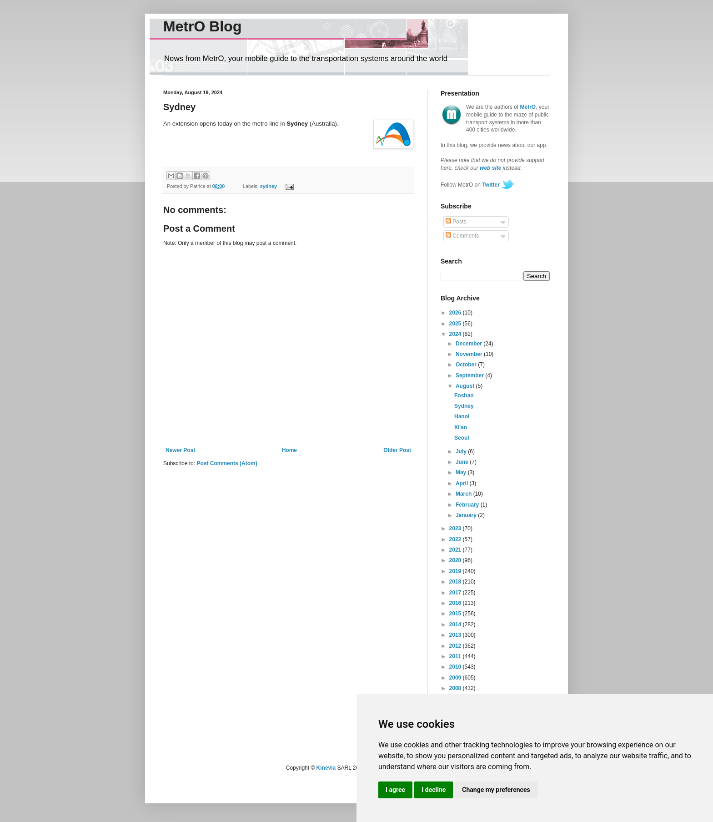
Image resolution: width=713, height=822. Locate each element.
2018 (456, 581)
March (464, 494)
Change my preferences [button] (496, 789)
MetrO (528, 107)
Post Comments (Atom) (226, 463)
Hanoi (461, 416)
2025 (456, 323)
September (470, 375)
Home (289, 450)
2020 (456, 560)
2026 (456, 313)
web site (490, 168)
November (470, 354)
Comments (462, 236)
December (469, 343)
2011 (456, 656)
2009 (456, 678)
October (467, 364)
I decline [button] (434, 789)
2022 (456, 539)
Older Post (397, 450)
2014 (456, 624)
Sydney (464, 406)
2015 (456, 613)
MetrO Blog (202, 26)
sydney (268, 186)
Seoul (461, 438)
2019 (456, 571)
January (467, 515)
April (463, 483)
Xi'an (460, 427)
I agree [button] (395, 789)
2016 (456, 603)
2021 (456, 550)
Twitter (490, 185)
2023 (456, 528)
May (462, 472)
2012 (456, 646)
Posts (456, 221)
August (466, 386)
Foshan (464, 395)
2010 (456, 667)
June (463, 462)
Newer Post (180, 450)
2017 (456, 592)
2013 (456, 635)
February (468, 505)
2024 (456, 334)
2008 (456, 688)
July (462, 451)
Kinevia (326, 768)
